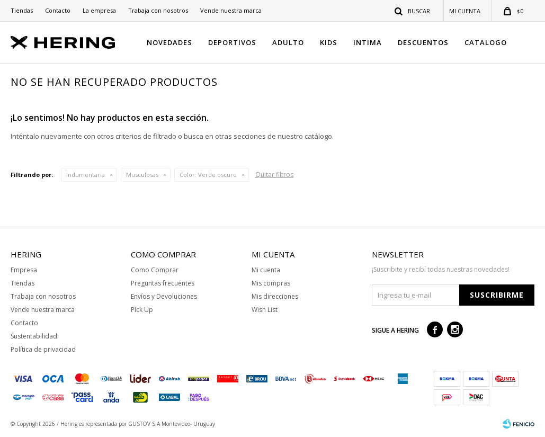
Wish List (265, 309)
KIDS (328, 42)
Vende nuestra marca (231, 10)
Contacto (57, 10)
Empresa (24, 269)
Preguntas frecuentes (162, 283)
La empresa (99, 10)
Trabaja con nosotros (158, 10)
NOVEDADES (169, 42)
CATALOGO (485, 42)
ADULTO (288, 42)
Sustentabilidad (34, 336)
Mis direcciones (275, 296)
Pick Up (142, 309)
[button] (413, 10)
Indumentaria (85, 175)
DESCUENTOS (423, 42)
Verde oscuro (208, 175)
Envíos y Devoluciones (164, 296)
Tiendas (22, 10)
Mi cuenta (266, 269)
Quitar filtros (274, 174)
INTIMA (367, 42)
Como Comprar (154, 269)
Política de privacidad (43, 349)
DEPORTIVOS (232, 42)
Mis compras (271, 283)
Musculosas (142, 175)
